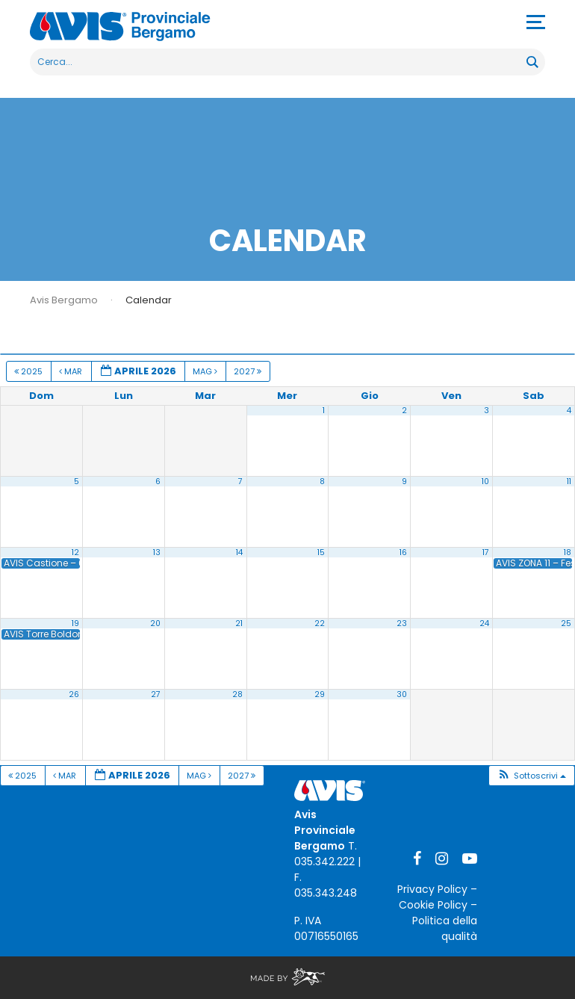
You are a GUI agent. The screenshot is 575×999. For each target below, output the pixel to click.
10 (485, 481)
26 (74, 694)
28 (237, 694)
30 (402, 694)
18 (567, 552)
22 (319, 623)
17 (485, 552)
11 (569, 481)
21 (239, 623)
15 (321, 552)
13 (157, 552)
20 (155, 623)
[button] (531, 776)
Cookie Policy (433, 904)
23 (402, 623)
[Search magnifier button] (531, 62)
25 (566, 623)
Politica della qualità (444, 928)
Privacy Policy (432, 889)
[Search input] (278, 62)
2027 (249, 371)
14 (239, 552)
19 (75, 623)
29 (319, 694)
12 (75, 552)
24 (484, 623)
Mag (206, 371)
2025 (29, 371)
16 (403, 552)
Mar (71, 371)
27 (156, 694)
